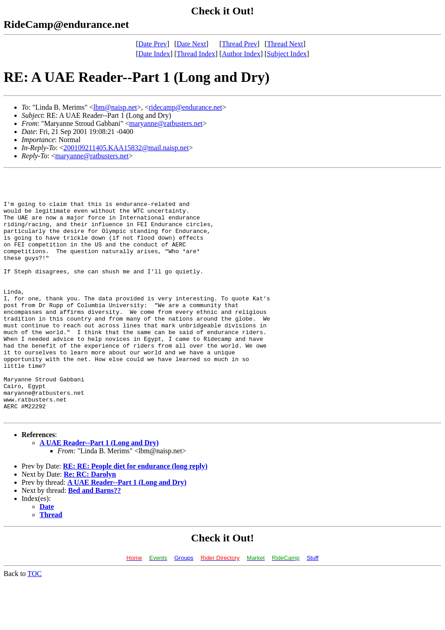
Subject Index (287, 54)
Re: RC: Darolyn (90, 523)
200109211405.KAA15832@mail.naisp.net (126, 148)
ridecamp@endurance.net (185, 107)
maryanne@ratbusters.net (166, 123)
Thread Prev (239, 44)
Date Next (191, 44)
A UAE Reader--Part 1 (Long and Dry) (99, 491)
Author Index (241, 54)
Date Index (154, 54)
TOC (34, 622)
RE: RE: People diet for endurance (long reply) (135, 514)
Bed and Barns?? (94, 539)
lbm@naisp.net (115, 107)
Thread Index (196, 54)
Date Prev (152, 44)
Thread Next (285, 44)
